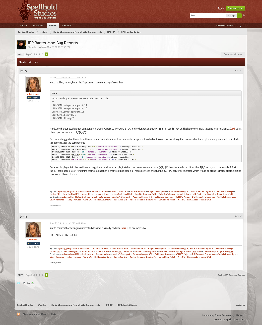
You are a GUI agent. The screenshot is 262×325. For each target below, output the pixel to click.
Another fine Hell (138, 191)
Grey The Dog (71, 194)
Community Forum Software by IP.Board (222, 315)
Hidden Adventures (102, 200)
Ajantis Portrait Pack (119, 191)
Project (182, 197)
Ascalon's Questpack (121, 197)
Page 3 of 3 (31, 54)
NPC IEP (109, 305)
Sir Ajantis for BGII (100, 191)
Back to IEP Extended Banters (231, 275)
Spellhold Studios (25, 305)
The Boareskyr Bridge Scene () (218, 194)
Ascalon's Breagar (142, 197)
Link (233, 128)
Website (23, 25)
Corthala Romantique (226, 197)
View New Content (224, 25)
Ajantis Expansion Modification (73, 191)
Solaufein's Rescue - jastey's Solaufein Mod (180, 194)
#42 (238, 216)
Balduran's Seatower (164, 197)
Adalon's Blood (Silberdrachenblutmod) (79, 197)
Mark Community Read (34, 313)
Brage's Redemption (157, 191)
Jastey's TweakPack (122, 194)
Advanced (243, 15)
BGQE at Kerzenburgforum (201, 191)
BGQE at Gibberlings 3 (178, 191)
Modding (42, 305)
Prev (20, 54)
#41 (238, 70)
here (123, 228)
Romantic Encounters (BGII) (199, 200)
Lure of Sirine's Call (167, 200)
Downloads (38, 25)
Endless (55, 194)
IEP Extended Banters (127, 305)
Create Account (235, 8)
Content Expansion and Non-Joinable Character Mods (75, 305)
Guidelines (240, 305)
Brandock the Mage (224, 191)
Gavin (87, 200)
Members (66, 25)
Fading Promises (74, 200)
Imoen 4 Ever (87, 194)
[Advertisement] (131, 291)
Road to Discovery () (145, 194)
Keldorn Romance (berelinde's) (143, 200)
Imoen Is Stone (102, 194)
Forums (52, 25)
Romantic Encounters (203, 197)
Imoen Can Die (120, 200)
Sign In (221, 8)
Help (53, 313)
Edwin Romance (57, 200)
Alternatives (104, 197)
